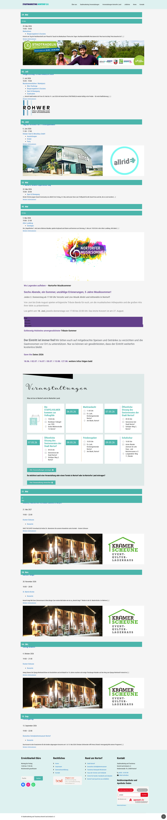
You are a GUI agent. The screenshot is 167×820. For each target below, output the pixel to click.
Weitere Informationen (29, 39)
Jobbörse (127, 4)
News (134, 4)
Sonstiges (30, 226)
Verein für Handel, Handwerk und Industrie (99, 776)
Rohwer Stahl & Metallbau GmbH (34, 134)
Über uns (74, 4)
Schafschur (127, 437)
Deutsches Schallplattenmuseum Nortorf (37, 736)
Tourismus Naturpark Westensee (96, 770)
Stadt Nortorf (91, 763)
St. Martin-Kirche (28, 592)
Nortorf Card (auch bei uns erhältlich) (98, 779)
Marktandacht (89, 407)
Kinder (29, 139)
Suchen (38, 778)
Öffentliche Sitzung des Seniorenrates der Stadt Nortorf (130, 411)
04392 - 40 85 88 (123, 773)
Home (57, 763)
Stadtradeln (31, 94)
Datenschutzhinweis (121, 805)
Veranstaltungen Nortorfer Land (111, 4)
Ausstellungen (32, 136)
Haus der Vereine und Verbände (96, 773)
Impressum (58, 766)
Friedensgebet (90, 437)
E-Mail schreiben (124, 775)
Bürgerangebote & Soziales (36, 34)
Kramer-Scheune (28, 520)
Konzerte (30, 524)
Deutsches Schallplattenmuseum (97, 766)
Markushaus (27, 31)
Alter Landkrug (28, 223)
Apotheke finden (142, 790)
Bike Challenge (32, 86)
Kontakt (142, 4)
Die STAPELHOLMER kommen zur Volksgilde (52, 411)
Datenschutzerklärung (61, 770)
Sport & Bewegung (33, 91)
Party (29, 141)
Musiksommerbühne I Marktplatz (34, 84)
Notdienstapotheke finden (125, 790)
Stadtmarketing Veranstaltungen (89, 4)
